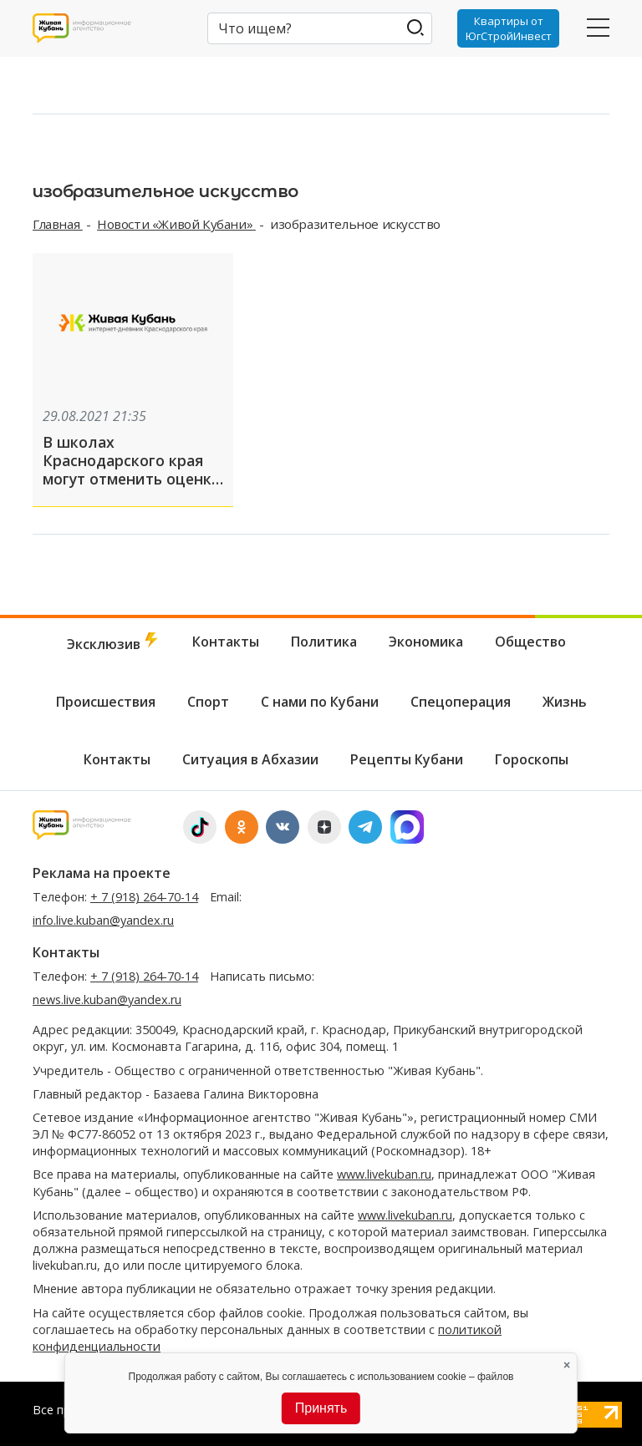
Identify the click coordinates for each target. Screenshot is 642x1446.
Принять (321, 1408)
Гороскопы (531, 759)
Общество (530, 641)
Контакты (225, 641)
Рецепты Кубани (406, 759)
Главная (58, 224)
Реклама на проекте (102, 873)
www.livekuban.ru (384, 1174)
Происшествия (105, 702)
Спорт (208, 702)
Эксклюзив (113, 642)
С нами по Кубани (320, 702)
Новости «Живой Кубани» (176, 224)
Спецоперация (460, 702)
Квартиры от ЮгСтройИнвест (509, 28)
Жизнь (565, 702)
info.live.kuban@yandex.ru (103, 920)
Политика (324, 641)
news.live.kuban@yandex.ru (107, 999)
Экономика (426, 641)
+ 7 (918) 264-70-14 (144, 897)
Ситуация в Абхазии (250, 759)
